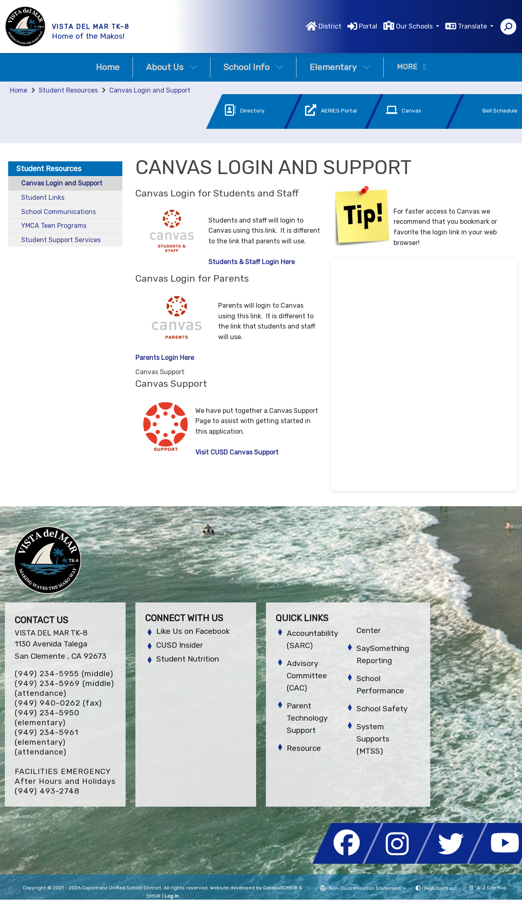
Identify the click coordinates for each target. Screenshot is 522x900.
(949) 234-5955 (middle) (64, 673)
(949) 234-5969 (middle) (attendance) (64, 688)
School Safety (381, 708)
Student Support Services (61, 240)
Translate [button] (473, 26)
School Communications (58, 212)
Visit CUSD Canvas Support (237, 452)
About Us (171, 67)
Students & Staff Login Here (251, 262)
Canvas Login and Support (149, 90)
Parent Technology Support (307, 718)
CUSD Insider (179, 645)
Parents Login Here (164, 358)
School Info (253, 67)
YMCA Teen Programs (53, 225)
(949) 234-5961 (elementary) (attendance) (46, 742)
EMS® (153, 896)
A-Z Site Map (488, 888)
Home (107, 67)
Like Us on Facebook (193, 631)
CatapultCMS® (280, 888)
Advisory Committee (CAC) (307, 676)
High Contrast (440, 888)
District (330, 26)
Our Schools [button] (415, 26)
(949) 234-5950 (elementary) (47, 717)
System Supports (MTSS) (372, 739)
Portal (368, 26)
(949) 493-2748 (47, 791)
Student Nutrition (187, 659)
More (411, 66)
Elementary (340, 67)
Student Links (42, 197)
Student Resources (68, 90)
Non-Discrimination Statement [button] (365, 888)
